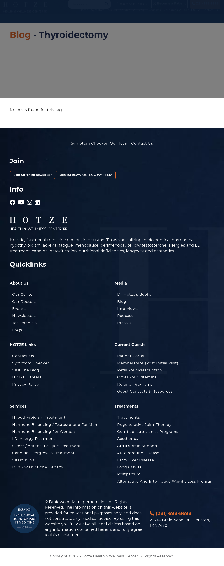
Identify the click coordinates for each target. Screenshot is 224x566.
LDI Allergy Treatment (33, 441)
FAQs (17, 332)
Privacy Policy (25, 386)
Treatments (128, 419)
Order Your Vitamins (137, 379)
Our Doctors (24, 303)
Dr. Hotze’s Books (134, 296)
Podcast (125, 318)
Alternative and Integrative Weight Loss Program (165, 483)
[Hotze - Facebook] (13, 202)
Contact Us (212, 17)
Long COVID (129, 469)
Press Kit (125, 325)
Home (86, 17)
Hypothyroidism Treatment (39, 419)
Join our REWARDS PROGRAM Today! (120, 176)
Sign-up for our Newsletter (42, 176)
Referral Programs (134, 386)
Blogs (144, 17)
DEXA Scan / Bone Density (37, 469)
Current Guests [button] (129, 7)
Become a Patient (169, 7)
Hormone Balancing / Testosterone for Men (54, 426)
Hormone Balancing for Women (43, 433)
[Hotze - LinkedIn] (37, 202)
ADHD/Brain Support (137, 448)
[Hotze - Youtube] (21, 202)
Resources (175, 17)
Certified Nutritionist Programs (147, 433)
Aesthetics (127, 441)
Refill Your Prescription (139, 372)
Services (129, 17)
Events (19, 310)
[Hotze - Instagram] (29, 202)
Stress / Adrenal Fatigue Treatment (46, 448)
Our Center (23, 296)
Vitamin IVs (23, 462)
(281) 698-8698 (205, 7)
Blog (20, 34)
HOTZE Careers (27, 379)
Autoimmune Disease (138, 455)
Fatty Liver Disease (135, 462)
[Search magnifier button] (106, 7)
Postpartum (129, 476)
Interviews (127, 310)
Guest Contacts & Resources (145, 393)
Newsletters (24, 318)
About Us (194, 17)
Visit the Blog (25, 372)
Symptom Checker (107, 17)
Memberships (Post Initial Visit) (147, 365)
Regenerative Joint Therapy (144, 426)
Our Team (119, 143)
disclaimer (68, 536)
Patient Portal (130, 358)
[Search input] (87, 7)
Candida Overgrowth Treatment (43, 455)
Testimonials (24, 325)
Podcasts (157, 17)
